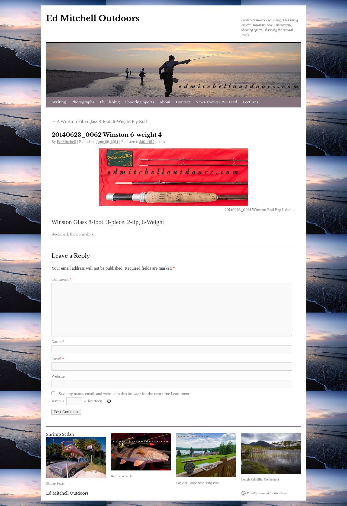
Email (58, 359)
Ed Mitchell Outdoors (92, 18)
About (165, 102)
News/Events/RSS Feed (216, 102)
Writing (59, 102)
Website (58, 376)
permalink (85, 234)
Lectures (250, 102)
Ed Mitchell (66, 142)
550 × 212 (146, 142)
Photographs (82, 102)
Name (58, 342)
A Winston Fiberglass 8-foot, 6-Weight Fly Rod (99, 121)
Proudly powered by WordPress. (267, 493)
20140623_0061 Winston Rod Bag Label (257, 210)
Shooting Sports (139, 102)
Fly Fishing (110, 102)
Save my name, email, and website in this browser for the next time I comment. (124, 394)
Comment (61, 279)
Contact (183, 102)
